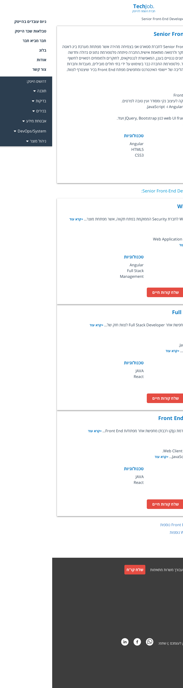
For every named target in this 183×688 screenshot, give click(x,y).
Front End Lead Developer (139, 417)
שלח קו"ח (82, 569)
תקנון (173, 604)
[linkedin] (72, 643)
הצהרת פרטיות (167, 627)
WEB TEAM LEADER (149, 206)
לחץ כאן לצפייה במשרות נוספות (141, 524)
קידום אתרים (168, 663)
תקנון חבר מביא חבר (163, 615)
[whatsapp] (97, 643)
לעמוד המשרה (154, 292)
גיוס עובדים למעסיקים (162, 582)
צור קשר (171, 592)
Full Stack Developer (146, 312)
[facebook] (85, 643)
